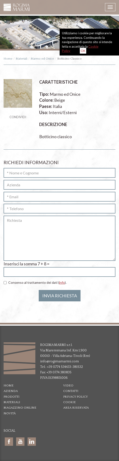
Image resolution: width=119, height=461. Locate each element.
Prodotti (11, 396)
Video (68, 385)
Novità (10, 413)
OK (83, 51)
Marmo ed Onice (42, 58)
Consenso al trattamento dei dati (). (35, 282)
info (62, 282)
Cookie (69, 402)
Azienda (11, 391)
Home (8, 58)
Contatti (70, 391)
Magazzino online (20, 407)
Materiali (21, 58)
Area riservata (76, 407)
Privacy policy (75, 396)
